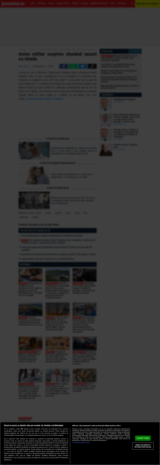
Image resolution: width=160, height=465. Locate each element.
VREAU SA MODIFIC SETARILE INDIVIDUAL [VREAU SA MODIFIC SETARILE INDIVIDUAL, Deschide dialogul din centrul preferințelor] (142, 446)
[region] (80, 443)
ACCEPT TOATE (143, 438)
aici (5, 451)
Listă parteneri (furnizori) (80, 442)
